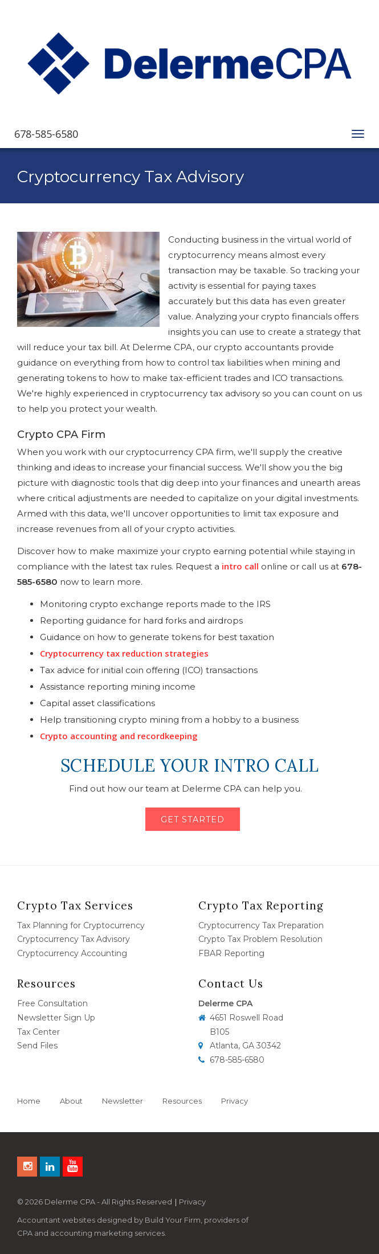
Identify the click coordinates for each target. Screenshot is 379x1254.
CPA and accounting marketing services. (91, 1232)
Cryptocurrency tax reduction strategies (124, 653)
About (71, 1100)
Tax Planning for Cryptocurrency (81, 925)
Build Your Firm (173, 1219)
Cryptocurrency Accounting (72, 953)
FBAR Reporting (231, 953)
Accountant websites (56, 1219)
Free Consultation (52, 1003)
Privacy (234, 1100)
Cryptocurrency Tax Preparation (261, 925)
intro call (240, 566)
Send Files (37, 1045)
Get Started (193, 819)
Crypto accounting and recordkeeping (119, 735)
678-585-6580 (46, 134)
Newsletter (122, 1100)
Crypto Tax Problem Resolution (260, 939)
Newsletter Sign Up (56, 1018)
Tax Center (38, 1032)
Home (28, 1100)
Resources (182, 1100)
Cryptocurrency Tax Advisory (73, 939)
